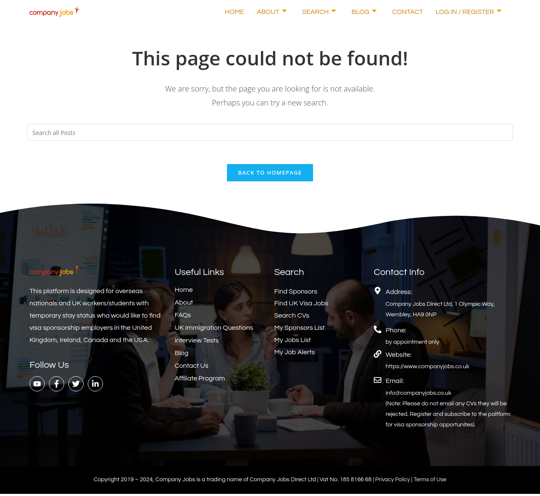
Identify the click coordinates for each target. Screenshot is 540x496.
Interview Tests (197, 342)
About (272, 12)
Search (319, 12)
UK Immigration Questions (214, 329)
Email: (395, 383)
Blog (364, 12)
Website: (398, 356)
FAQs (183, 317)
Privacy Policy (392, 482)
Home (234, 11)
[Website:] (377, 356)
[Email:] (377, 382)
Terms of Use (431, 482)
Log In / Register (469, 12)
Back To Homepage (270, 174)
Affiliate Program (200, 380)
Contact (407, 11)
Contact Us (191, 367)
